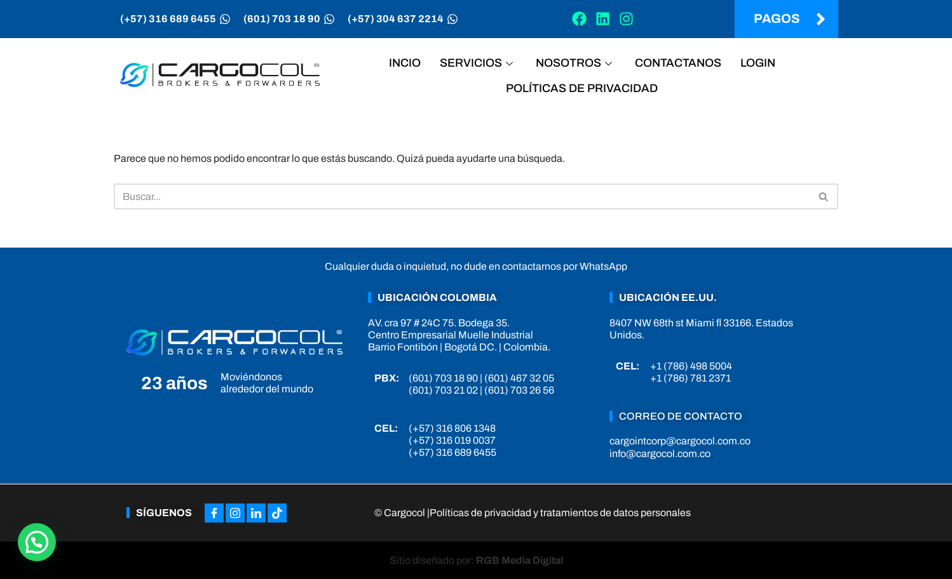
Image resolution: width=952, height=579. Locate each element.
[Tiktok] (277, 512)
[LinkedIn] (256, 512)
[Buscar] (462, 196)
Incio (405, 63)
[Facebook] (214, 512)
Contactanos (678, 63)
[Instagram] (235, 512)
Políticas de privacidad (582, 88)
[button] (37, 542)
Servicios (476, 63)
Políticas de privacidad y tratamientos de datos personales (560, 512)
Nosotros (574, 63)
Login (757, 63)
